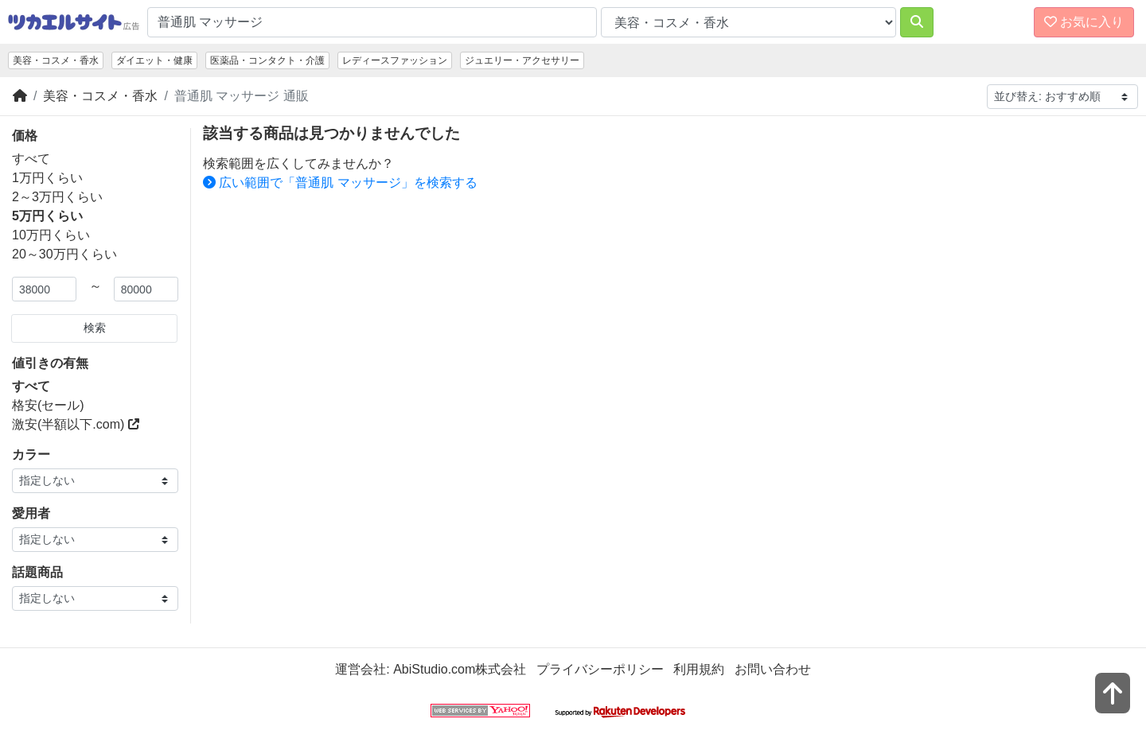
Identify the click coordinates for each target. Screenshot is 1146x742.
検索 (95, 327)
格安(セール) (48, 405)
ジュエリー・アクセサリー (522, 60)
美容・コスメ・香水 (56, 60)
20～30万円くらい (64, 254)
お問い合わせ (773, 669)
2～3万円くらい (57, 197)
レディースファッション (394, 60)
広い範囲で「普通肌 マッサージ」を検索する (340, 182)
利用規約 (698, 669)
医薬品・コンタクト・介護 (267, 60)
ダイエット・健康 (154, 60)
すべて (31, 158)
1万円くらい (47, 178)
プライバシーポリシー (600, 669)
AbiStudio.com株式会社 (459, 669)
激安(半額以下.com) (75, 424)
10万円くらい (51, 235)
